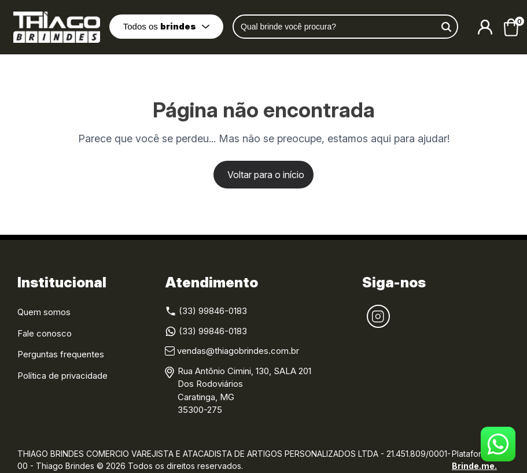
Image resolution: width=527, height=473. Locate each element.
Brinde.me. (474, 466)
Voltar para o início (265, 174)
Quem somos (44, 311)
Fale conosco (44, 333)
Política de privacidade (62, 375)
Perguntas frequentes (60, 354)
